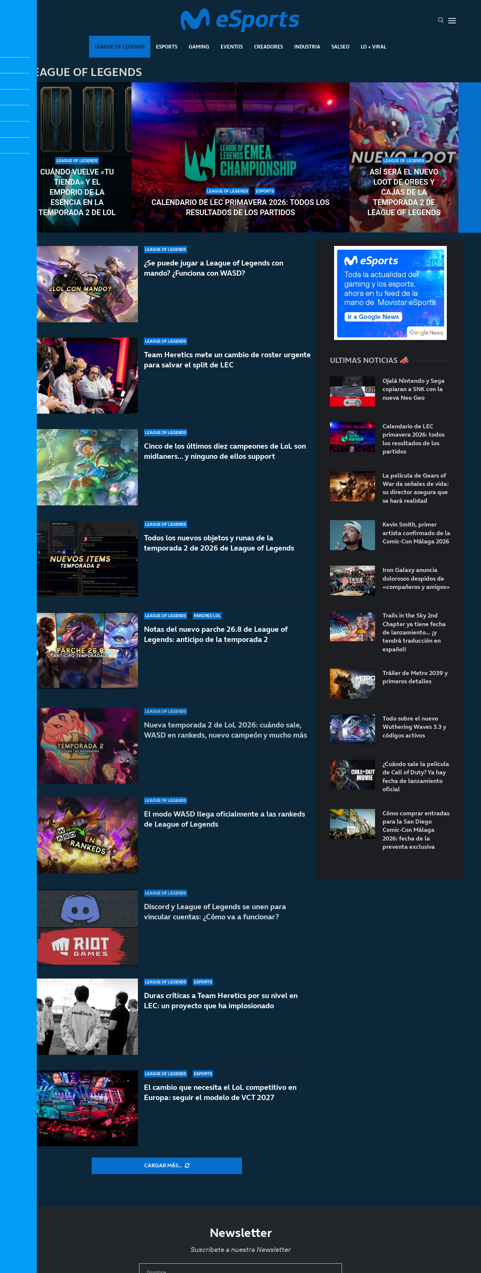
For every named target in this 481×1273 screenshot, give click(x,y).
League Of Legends (120, 46)
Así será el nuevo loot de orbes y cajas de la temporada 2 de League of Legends (404, 192)
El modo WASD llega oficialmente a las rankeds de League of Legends (224, 832)
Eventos (232, 46)
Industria (307, 46)
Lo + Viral (373, 46)
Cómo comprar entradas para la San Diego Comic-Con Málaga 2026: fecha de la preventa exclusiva (416, 830)
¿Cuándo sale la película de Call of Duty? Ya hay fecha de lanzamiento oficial (416, 776)
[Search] (441, 20)
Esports (166, 46)
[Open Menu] (452, 20)
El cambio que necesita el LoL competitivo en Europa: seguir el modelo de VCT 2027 (220, 1092)
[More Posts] (167, 1166)
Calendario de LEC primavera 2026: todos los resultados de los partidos (240, 207)
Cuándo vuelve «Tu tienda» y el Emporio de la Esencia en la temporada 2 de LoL (76, 192)
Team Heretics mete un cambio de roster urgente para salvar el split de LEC (227, 359)
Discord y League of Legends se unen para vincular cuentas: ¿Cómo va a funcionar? (215, 915)
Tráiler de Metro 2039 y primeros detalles (415, 677)
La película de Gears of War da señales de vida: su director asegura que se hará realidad (416, 488)
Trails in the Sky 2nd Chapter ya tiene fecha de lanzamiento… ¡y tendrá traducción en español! (414, 632)
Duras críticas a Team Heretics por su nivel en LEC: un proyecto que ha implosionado (221, 1000)
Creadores (268, 46)
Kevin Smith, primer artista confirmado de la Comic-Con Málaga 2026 (416, 532)
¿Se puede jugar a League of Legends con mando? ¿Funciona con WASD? (213, 268)
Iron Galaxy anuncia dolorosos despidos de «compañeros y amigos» (416, 578)
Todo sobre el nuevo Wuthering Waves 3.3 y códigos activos (414, 726)
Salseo (340, 46)
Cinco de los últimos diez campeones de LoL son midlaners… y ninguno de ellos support (225, 456)
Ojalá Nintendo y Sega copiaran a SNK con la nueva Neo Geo (414, 389)
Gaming (199, 46)
